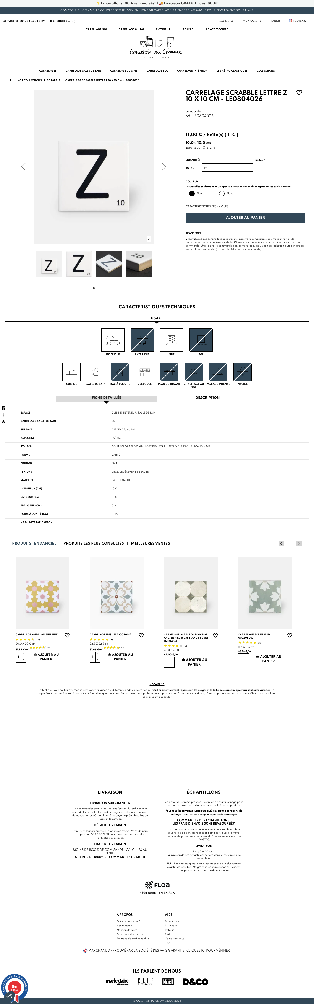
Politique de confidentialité (133, 938)
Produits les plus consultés (93, 543)
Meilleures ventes (150, 543)
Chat (253, 693)
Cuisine (117, 412)
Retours (169, 929)
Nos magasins (125, 925)
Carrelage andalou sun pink (37, 634)
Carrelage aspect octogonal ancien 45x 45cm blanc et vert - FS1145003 (187, 637)
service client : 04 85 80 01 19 (24, 21)
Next (299, 543)
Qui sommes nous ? (128, 921)
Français (299, 21)
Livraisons (171, 925)
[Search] (62, 21)
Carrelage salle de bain (38, 420)
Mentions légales (127, 929)
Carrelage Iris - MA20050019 (110, 634)
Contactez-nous (174, 938)
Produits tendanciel (34, 543)
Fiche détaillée (106, 398)
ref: (188, 116)
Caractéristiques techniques (207, 206)
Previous (293, 543)
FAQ (167, 934)
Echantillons (172, 921)
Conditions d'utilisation (130, 934)
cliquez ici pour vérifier (208, 950)
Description (208, 398)
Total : (190, 168)
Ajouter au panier (245, 218)
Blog (167, 942)
